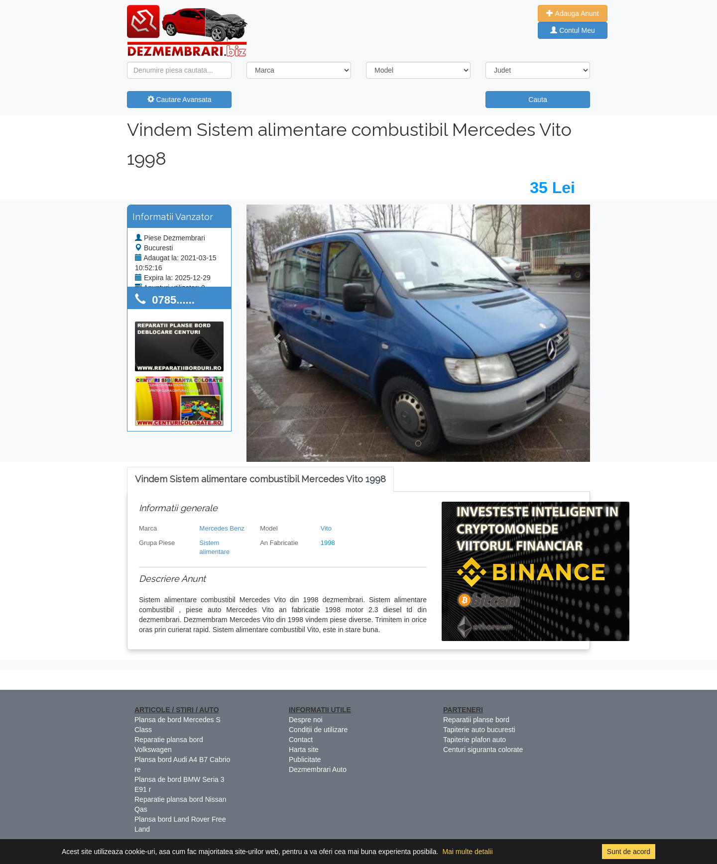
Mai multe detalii (467, 852)
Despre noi (306, 720)
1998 (328, 542)
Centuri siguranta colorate (483, 750)
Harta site (304, 750)
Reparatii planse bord (476, 720)
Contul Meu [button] (572, 30)
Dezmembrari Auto (318, 769)
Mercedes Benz (222, 528)
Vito (326, 528)
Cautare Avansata (179, 100)
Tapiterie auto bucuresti (479, 730)
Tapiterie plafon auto (474, 740)
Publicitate (305, 759)
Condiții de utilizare (318, 730)
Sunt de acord (628, 852)
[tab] (260, 479)
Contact (301, 740)
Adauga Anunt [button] (572, 13)
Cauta (537, 100)
